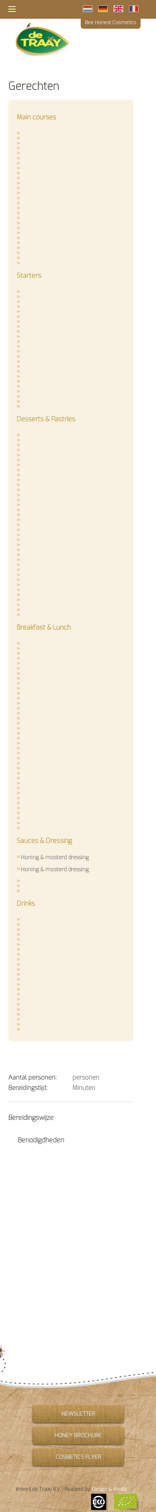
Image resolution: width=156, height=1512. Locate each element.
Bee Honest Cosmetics (110, 22)
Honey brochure (78, 1435)
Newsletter (78, 1413)
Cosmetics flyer (78, 1456)
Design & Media (109, 1489)
